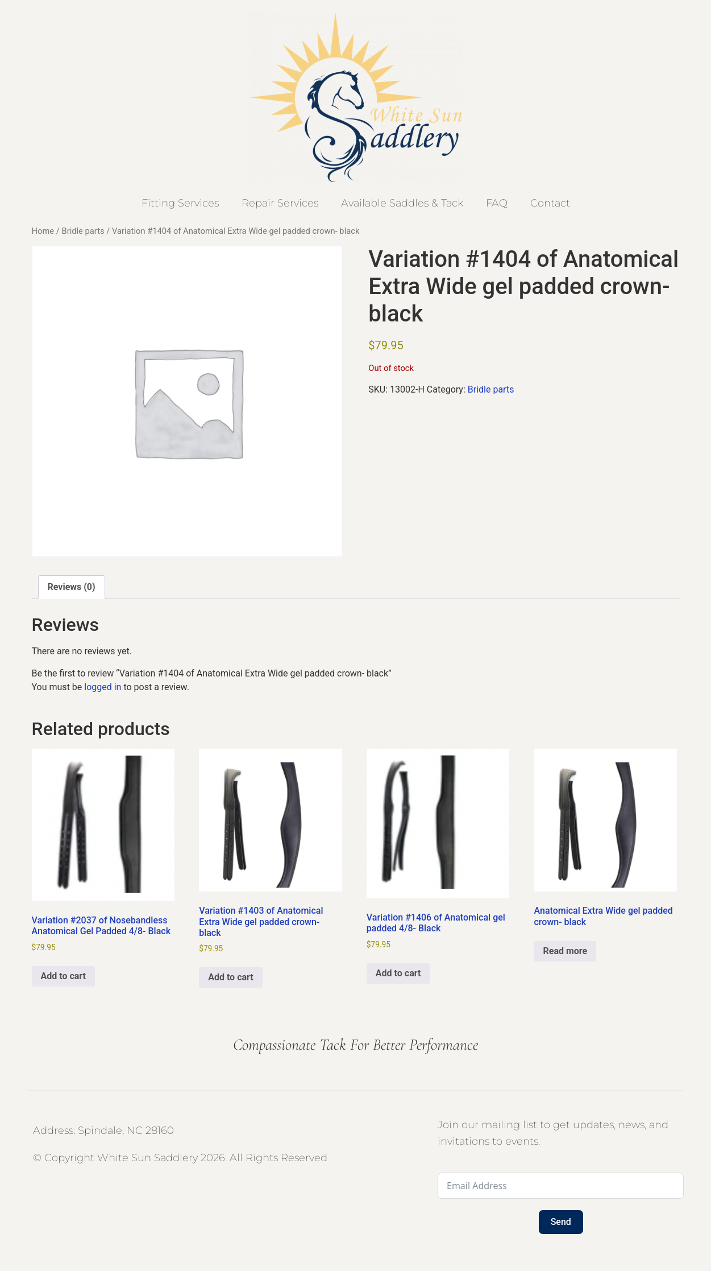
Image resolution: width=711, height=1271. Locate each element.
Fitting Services (180, 203)
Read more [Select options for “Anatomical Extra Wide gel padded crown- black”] (565, 951)
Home (43, 231)
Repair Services (280, 203)
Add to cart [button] (63, 976)
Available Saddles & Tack (402, 203)
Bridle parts (82, 231)
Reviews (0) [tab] (71, 586)
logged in (102, 687)
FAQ (497, 203)
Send (561, 1221)
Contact (550, 203)
